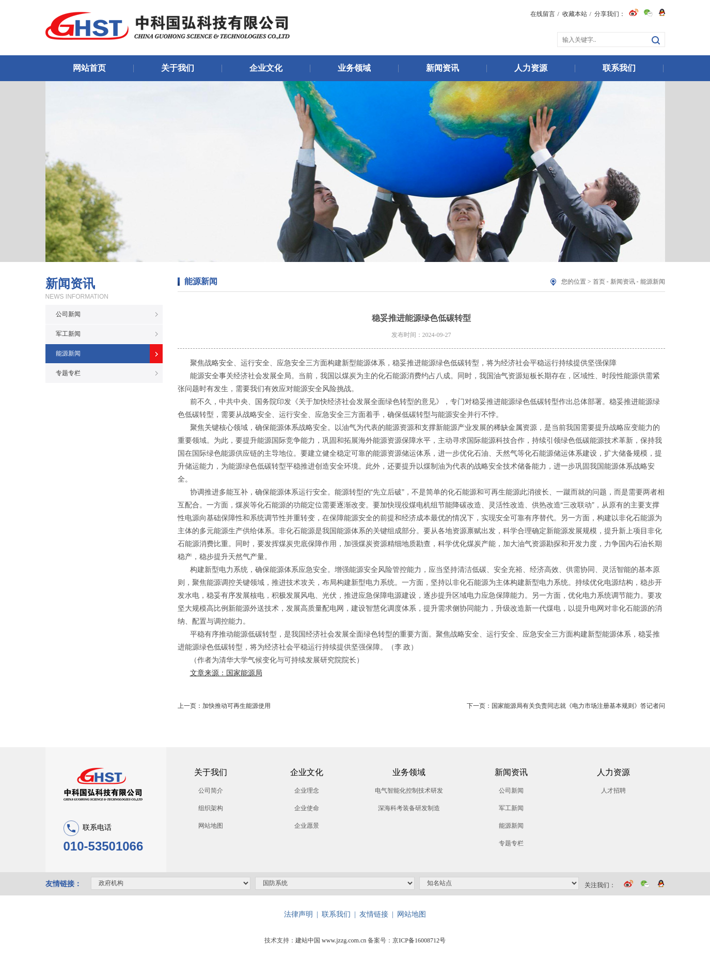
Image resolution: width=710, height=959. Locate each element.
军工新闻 (68, 333)
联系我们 (619, 68)
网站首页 (89, 68)
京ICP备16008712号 (419, 940)
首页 (599, 281)
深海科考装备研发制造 (409, 808)
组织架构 (210, 808)
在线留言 (542, 14)
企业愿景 (306, 825)
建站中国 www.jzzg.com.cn (330, 940)
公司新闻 (68, 314)
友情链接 (373, 914)
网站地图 (210, 825)
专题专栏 (68, 373)
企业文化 (265, 68)
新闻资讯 (442, 68)
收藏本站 (574, 14)
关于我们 (177, 68)
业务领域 (354, 68)
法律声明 (298, 914)
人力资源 (530, 68)
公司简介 (210, 790)
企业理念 (306, 790)
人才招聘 (613, 790)
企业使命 (306, 808)
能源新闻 (68, 353)
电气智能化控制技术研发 (409, 790)
